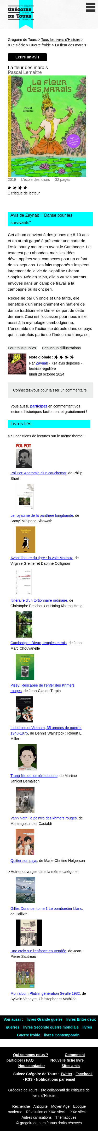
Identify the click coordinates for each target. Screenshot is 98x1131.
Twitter (66, 1074)
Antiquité (40, 1106)
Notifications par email (55, 1079)
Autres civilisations (37, 1117)
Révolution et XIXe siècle (46, 1112)
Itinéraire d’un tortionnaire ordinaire (38, 600)
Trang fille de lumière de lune (33, 776)
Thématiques (66, 1117)
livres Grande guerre (45, 1019)
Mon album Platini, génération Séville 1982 (45, 993)
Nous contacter (31, 1066)
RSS (29, 1079)
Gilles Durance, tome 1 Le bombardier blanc (46, 908)
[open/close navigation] (90, 7)
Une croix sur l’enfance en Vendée (38, 951)
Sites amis (71, 1066)
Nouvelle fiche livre (67, 1060)
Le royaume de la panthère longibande (41, 515)
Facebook (84, 1074)
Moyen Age (60, 1106)
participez (38, 406)
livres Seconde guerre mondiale (51, 1027)
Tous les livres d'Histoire (60, 39)
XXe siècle (16, 45)
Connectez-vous (26, 390)
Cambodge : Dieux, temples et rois (38, 643)
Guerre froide (40, 45)
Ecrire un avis (27, 57)
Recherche (21, 1106)
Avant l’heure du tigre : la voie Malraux (41, 558)
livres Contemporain (61, 1035)
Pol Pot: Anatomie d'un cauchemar (38, 473)
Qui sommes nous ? (30, 1055)
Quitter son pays (23, 860)
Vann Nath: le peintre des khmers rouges (43, 818)
